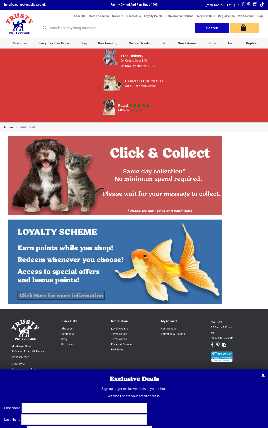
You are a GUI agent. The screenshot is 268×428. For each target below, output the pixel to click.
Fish (231, 43)
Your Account (169, 328)
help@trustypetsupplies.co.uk (25, 4)
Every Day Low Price (54, 43)
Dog (84, 43)
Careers (117, 16)
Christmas (19, 43)
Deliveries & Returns (179, 16)
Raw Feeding (107, 43)
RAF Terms (117, 349)
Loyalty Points (153, 16)
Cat (163, 43)
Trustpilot (135, 110)
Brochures (67, 344)
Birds (212, 43)
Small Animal (187, 43)
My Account (246, 16)
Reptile (251, 43)
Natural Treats (139, 43)
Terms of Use (119, 333)
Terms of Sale (206, 16)
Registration (226, 16)
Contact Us (133, 16)
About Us (80, 16)
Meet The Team (99, 16)
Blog (259, 16)
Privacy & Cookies (122, 344)
